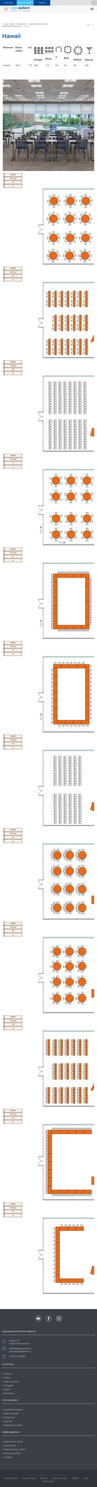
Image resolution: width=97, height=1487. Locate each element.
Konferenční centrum (37, 24)
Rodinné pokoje (11, 1413)
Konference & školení (13, 1441)
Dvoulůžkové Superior (13, 1409)
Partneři (75, 1478)
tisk (92, 25)
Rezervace (44, 1478)
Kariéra (7, 1389)
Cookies (86, 1478)
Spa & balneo (10, 1445)
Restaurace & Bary (12, 1453)
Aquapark (8, 1457)
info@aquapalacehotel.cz (20, 1348)
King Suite (8, 1421)
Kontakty (8, 1373)
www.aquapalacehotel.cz (20, 1351)
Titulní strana (8, 24)
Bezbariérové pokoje (13, 1425)
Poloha (7, 1377)
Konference (21, 24)
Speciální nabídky (29, 1478)
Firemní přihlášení (60, 1478)
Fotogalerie (9, 1385)
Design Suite (9, 1417)
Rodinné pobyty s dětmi (14, 1449)
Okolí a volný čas (11, 1381)
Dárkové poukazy (11, 1478)
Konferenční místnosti (12, 26)
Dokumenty (9, 1393)
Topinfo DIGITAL (48, 1481)
